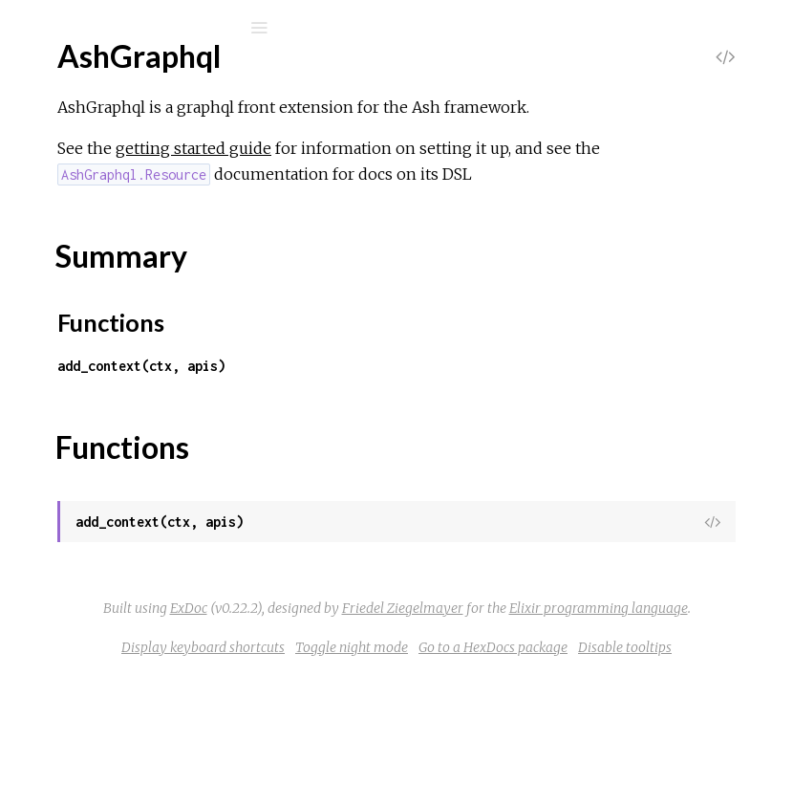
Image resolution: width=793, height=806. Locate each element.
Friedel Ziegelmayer (494, 685)
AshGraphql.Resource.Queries (159, 570)
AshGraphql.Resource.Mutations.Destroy (195, 519)
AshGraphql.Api (110, 746)
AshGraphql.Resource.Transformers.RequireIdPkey (227, 673)
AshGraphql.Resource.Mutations (166, 467)
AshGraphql (98, 237)
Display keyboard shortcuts (478, 750)
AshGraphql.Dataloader (137, 343)
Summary (103, 289)
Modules (80, 182)
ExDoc (545, 659)
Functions (116, 310)
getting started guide (480, 174)
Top (84, 268)
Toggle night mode (626, 750)
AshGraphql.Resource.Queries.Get (173, 596)
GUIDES (72, 156)
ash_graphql (112, 78)
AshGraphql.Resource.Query (154, 648)
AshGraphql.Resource (131, 415)
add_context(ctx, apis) (428, 417)
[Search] (143, 27)
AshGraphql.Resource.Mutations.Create (191, 493)
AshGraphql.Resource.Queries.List (172, 622)
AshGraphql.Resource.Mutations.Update (192, 544)
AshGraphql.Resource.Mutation (163, 441)
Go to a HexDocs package (488, 776)
